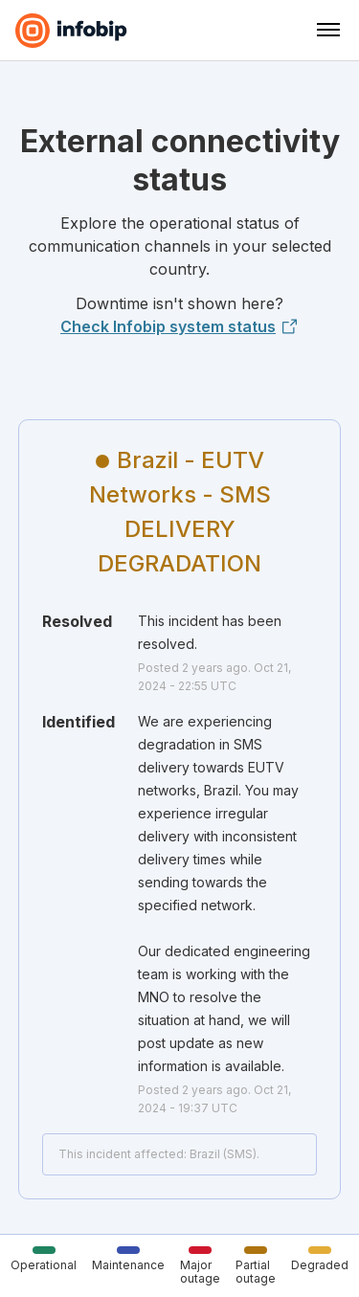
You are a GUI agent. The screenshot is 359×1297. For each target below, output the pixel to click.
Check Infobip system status (179, 326)
